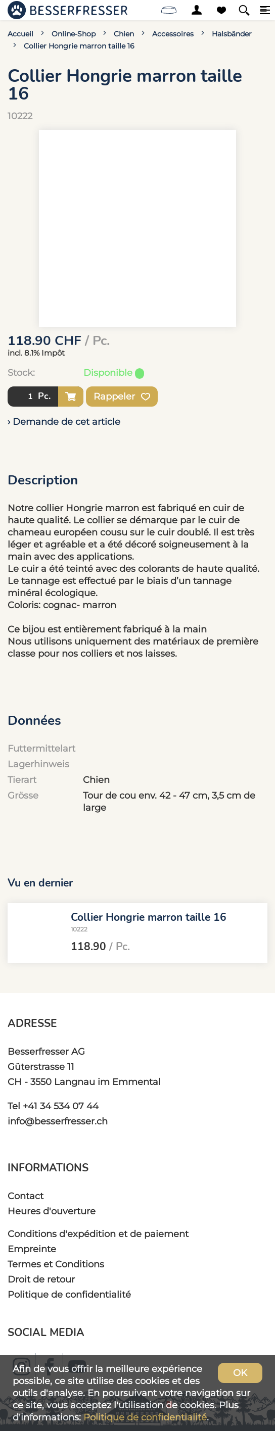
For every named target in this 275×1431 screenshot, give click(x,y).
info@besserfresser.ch (58, 1121)
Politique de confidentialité (69, 1294)
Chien (124, 33)
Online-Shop (74, 33)
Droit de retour (41, 1279)
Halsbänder (232, 33)
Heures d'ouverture (52, 1211)
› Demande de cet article (64, 421)
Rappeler (122, 396)
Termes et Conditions (56, 1264)
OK (240, 1372)
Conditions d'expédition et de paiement (98, 1233)
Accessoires (173, 33)
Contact (25, 1196)
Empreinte (32, 1249)
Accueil (20, 33)
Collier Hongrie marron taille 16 (79, 46)
